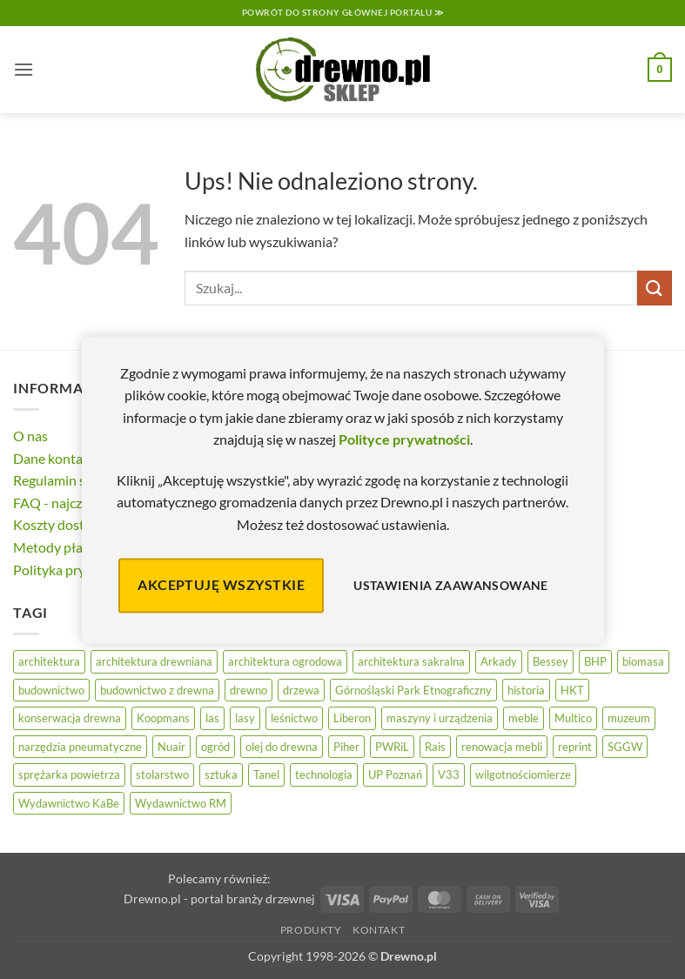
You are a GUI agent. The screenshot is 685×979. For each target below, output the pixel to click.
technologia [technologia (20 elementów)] (324, 774)
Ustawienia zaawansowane (450, 585)
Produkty (311, 929)
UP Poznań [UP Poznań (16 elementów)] (395, 774)
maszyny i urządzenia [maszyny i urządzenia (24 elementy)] (439, 718)
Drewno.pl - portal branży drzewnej (219, 898)
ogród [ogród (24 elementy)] (215, 747)
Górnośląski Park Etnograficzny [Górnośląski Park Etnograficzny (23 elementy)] (413, 690)
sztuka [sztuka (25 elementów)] (221, 774)
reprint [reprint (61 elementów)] (575, 747)
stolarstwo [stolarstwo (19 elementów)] (162, 774)
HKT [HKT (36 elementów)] (572, 690)
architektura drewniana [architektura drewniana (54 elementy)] (154, 661)
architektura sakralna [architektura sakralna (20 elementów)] (411, 661)
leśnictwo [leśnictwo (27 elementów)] (294, 718)
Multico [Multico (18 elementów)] (573, 718)
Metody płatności (66, 547)
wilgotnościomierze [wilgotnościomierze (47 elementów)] (523, 774)
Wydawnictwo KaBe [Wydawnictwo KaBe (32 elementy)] (68, 803)
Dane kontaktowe (66, 458)
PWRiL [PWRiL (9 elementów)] (392, 747)
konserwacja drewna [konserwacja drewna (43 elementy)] (69, 718)
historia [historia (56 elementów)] (526, 690)
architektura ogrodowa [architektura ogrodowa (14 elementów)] (285, 661)
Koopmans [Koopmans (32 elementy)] (163, 718)
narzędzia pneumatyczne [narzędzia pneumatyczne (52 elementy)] (80, 747)
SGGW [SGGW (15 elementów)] (625, 747)
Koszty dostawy (61, 524)
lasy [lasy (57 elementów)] (245, 718)
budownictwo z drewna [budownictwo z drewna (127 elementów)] (157, 690)
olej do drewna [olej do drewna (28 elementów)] (281, 747)
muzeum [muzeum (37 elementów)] (629, 718)
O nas (30, 435)
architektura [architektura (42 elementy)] (49, 661)
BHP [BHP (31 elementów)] (595, 661)
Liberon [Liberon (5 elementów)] (352, 718)
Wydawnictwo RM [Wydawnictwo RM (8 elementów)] (180, 803)
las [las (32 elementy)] (212, 718)
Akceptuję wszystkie (221, 585)
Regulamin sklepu (65, 480)
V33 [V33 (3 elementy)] (449, 774)
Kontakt (379, 929)
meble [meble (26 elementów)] (523, 718)
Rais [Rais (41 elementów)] (435, 747)
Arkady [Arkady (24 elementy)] (498, 661)
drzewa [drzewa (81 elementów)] (301, 690)
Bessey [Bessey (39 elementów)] (550, 661)
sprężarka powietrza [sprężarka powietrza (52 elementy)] (69, 774)
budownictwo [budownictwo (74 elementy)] (51, 690)
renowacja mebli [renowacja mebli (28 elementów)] (501, 747)
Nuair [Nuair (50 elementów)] (171, 747)
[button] (23, 69)
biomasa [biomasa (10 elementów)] (643, 661)
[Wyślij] (654, 288)
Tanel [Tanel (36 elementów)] (266, 774)
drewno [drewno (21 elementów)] (248, 690)
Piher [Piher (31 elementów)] (346, 747)
